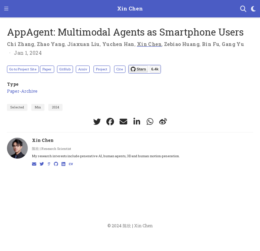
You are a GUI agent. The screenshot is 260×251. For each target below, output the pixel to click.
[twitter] (97, 121)
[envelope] (123, 121)
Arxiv (82, 69)
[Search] (243, 9)
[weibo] (163, 121)
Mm (38, 107)
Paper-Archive (22, 91)
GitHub (65, 69)
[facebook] (110, 121)
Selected (17, 107)
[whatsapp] (150, 121)
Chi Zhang (20, 44)
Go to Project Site (22, 69)
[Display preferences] (253, 9)
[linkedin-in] (136, 121)
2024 (55, 107)
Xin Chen (130, 8)
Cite (119, 69)
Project (101, 69)
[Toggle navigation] (6, 8)
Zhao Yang (51, 44)
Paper (46, 69)
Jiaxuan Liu (83, 44)
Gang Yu (233, 44)
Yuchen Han (118, 44)
